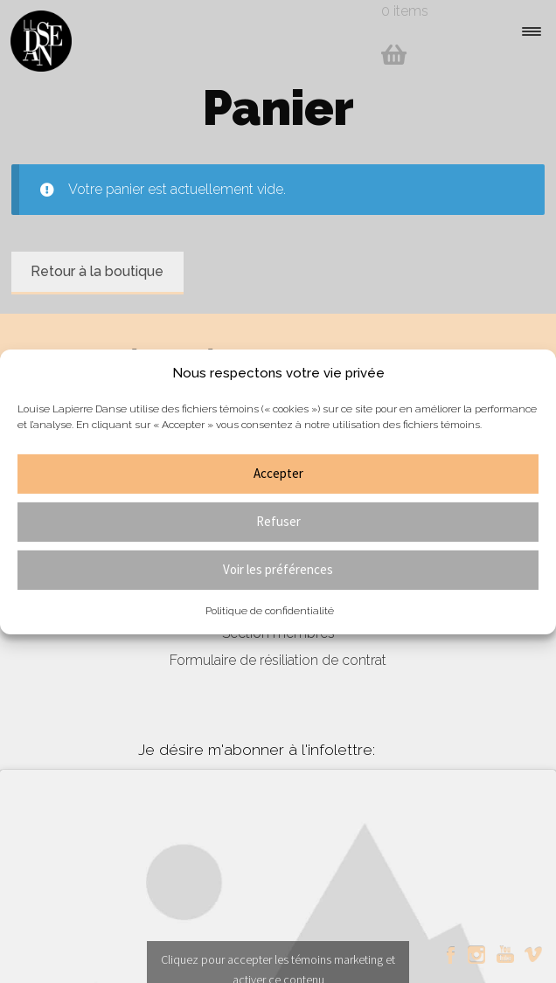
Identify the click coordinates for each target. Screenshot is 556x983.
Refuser (278, 521)
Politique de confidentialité (269, 611)
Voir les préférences (278, 569)
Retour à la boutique (97, 271)
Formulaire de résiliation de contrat (278, 660)
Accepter (278, 473)
